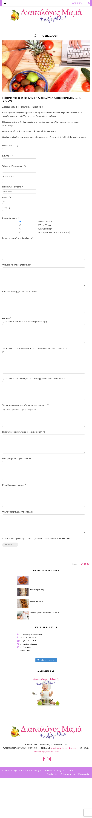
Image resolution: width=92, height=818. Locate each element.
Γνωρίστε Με (52, 814)
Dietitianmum (26, 810)
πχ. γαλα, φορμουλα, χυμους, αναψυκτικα (43, 441)
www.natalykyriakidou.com (30, 684)
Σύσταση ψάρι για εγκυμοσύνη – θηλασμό (44, 653)
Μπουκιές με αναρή (37, 630)
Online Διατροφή (67, 814)
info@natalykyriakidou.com (31, 681)
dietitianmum (24, 690)
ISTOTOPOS (67, 810)
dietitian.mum (25, 687)
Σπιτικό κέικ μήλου (36, 641)
